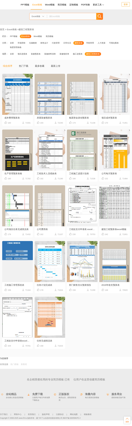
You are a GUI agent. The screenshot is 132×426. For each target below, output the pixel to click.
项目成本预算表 (109, 117)
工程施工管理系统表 (14, 285)
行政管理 (56, 43)
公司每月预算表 (109, 173)
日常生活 (67, 43)
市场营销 (21, 43)
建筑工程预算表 (26, 29)
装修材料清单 (50, 54)
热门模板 (14, 364)
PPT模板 (25, 4)
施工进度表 (77, 54)
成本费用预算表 (12, 117)
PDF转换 (85, 4)
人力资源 (101, 43)
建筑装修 (78, 43)
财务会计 (44, 43)
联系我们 (32, 414)
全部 (12, 43)
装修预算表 (35, 54)
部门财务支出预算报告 (80, 285)
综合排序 (7, 66)
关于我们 (4, 414)
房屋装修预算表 (44, 117)
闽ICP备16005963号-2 (72, 418)
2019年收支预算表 (110, 285)
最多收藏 (39, 66)
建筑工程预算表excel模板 (113, 229)
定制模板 (74, 4)
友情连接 (4, 364)
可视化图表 (114, 43)
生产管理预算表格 (13, 173)
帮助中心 (18, 414)
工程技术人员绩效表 (47, 173)
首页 (2, 29)
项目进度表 (22, 54)
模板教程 (88, 414)
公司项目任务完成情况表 (16, 229)
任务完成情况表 (44, 340)
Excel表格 (37, 4)
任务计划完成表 (44, 285)
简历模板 (62, 4)
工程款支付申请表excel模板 (18, 340)
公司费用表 (42, 229)
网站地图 (74, 414)
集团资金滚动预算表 (79, 117)
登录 (126, 4)
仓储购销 (33, 43)
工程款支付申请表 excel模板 (83, 229)
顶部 (127, 420)
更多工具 (98, 4)
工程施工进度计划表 (79, 173)
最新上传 (55, 66)
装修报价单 (64, 54)
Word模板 (50, 4)
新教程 (24, 364)
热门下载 (23, 66)
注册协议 (60, 414)
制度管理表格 (15, 47)
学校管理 (90, 43)
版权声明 (46, 414)
